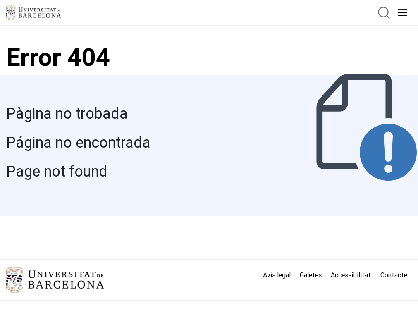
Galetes (311, 275)
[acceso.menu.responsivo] (402, 12)
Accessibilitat (351, 275)
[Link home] (55, 280)
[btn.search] (384, 12)
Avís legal (277, 275)
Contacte (393, 275)
